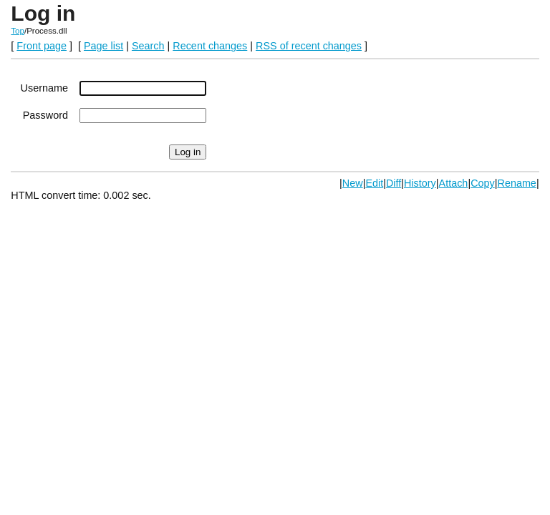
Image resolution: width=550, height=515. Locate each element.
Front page (41, 46)
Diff (393, 183)
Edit (374, 183)
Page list (103, 46)
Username (44, 88)
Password (45, 115)
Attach (453, 183)
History (420, 183)
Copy (483, 183)
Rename (516, 183)
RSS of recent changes (309, 46)
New (352, 183)
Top (17, 30)
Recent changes (210, 46)
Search (148, 46)
